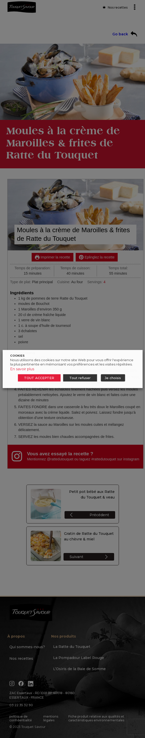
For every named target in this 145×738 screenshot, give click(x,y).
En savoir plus (22, 369)
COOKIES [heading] (17, 355)
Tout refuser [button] (80, 378)
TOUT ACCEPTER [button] (39, 378)
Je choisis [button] (113, 378)
